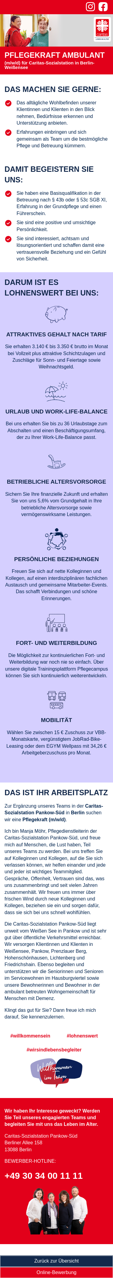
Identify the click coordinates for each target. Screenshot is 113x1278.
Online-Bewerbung (56, 1272)
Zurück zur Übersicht (56, 1260)
